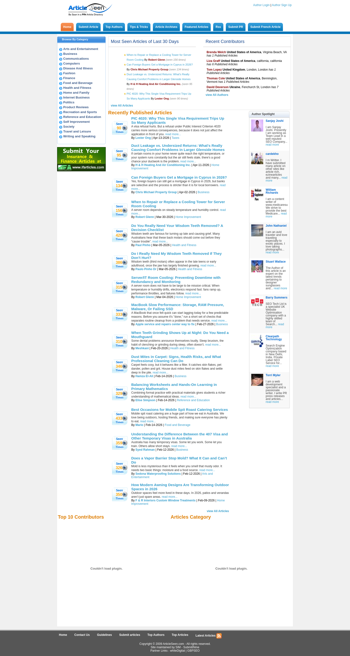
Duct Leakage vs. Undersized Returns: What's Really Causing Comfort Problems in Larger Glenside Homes (178, 147)
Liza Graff (213, 61)
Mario (139, 425)
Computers (71, 63)
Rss (218, 27)
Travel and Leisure (77, 131)
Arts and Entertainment (80, 49)
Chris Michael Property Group (156, 192)
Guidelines (104, 635)
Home (67, 27)
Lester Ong (143, 138)
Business (70, 54)
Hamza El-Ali (144, 376)
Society (68, 126)
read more (272, 144)
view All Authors (217, 95)
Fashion (69, 73)
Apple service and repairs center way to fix (164, 324)
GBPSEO (193, 650)
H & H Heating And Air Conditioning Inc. (163, 165)
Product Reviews (76, 107)
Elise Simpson (145, 400)
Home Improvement (188, 217)
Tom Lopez (214, 69)
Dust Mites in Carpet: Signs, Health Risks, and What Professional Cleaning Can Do (176, 359)
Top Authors (113, 27)
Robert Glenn (144, 217)
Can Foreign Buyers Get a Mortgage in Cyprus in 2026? (160, 64)
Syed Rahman (145, 449)
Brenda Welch (216, 52)
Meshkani (142, 348)
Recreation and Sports (80, 112)
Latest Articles (209, 636)
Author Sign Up (282, 5)
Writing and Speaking (79, 136)
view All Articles (122, 105)
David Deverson (218, 87)
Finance (69, 78)
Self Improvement (76, 122)
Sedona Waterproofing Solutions (158, 473)
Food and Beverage (78, 83)
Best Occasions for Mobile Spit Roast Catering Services (179, 409)
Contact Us (82, 635)
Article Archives (166, 27)
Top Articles (180, 635)
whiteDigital (177, 650)
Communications (76, 58)
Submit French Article (265, 27)
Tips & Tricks (139, 27)
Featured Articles (197, 27)
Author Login (261, 5)
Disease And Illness (78, 68)
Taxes (175, 138)
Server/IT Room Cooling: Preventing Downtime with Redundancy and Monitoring (176, 279)
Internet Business (76, 97)
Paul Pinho (142, 245)
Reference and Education (82, 117)
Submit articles (129, 635)
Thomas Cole (216, 78)
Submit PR (235, 27)
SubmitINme (191, 647)
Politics (68, 102)
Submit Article (88, 27)
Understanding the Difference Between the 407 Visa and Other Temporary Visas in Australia (179, 436)
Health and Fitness (77, 88)
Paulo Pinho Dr (145, 269)
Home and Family (76, 92)
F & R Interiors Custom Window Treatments (165, 500)
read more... (173, 134)
